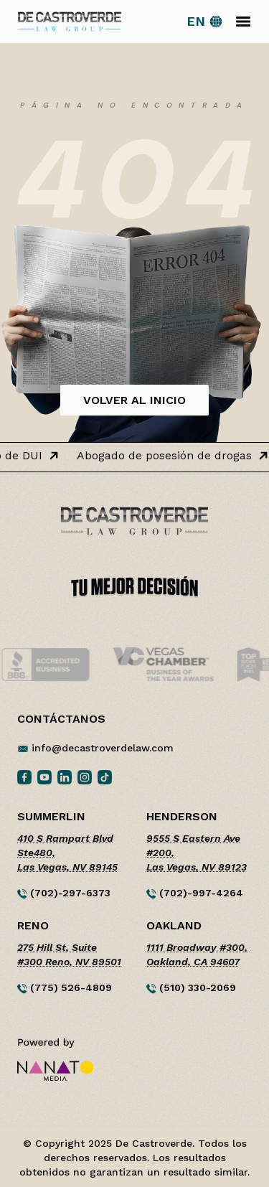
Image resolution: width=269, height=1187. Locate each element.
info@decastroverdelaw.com (103, 748)
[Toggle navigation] (243, 21)
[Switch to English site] (205, 21)
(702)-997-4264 (194, 893)
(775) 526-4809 (64, 988)
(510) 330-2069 (191, 988)
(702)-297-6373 (63, 893)
